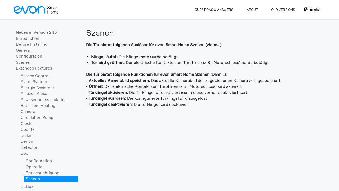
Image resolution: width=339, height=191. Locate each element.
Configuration (29, 56)
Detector (29, 147)
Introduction (27, 38)
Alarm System (34, 81)
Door (25, 153)
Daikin (26, 135)
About (252, 10)
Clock (26, 123)
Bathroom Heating (38, 105)
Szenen (33, 178)
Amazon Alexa (34, 93)
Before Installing (31, 44)
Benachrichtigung (42, 172)
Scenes (23, 62)
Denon (27, 141)
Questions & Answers (214, 10)
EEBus (27, 186)
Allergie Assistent (37, 87)
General (23, 50)
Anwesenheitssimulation (44, 99)
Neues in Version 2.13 (36, 32)
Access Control (35, 75)
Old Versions (283, 10)
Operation (35, 166)
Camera (28, 111)
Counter (28, 129)
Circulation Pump (37, 117)
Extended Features (34, 68)
